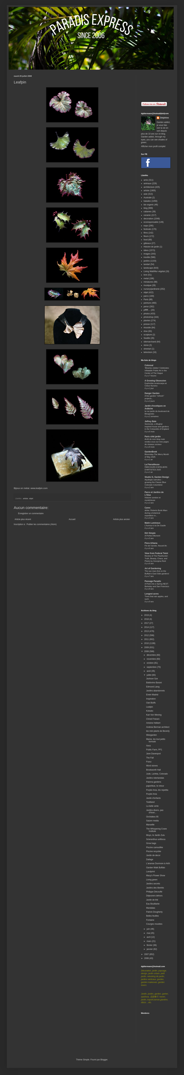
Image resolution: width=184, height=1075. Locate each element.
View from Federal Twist (156, 553)
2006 (146, 958)
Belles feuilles (152, 916)
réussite (147, 327)
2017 (146, 623)
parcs (146, 296)
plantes (147, 320)
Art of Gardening (153, 568)
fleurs (146, 236)
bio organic (149, 204)
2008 (146, 651)
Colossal (149, 365)
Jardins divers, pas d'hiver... (154, 811)
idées (146, 250)
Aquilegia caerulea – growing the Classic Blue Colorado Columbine (155, 482)
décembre (151, 655)
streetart (147, 349)
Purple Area (151, 794)
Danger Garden (152, 393)
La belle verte (152, 806)
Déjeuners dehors (154, 895)
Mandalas (150, 908)
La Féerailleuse (152, 464)
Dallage (149, 859)
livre (145, 275)
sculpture (148, 334)
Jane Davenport (153, 753)
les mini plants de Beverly (158, 731)
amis (146, 180)
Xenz (148, 745)
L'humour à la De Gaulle (155, 525)
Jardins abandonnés (155, 690)
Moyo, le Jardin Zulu (155, 835)
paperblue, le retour (155, 786)
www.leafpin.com (39, 488)
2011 (146, 639)
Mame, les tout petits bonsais (155, 740)
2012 (146, 635)
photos (147, 313)
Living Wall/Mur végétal (154, 271)
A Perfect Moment (152, 536)
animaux (147, 183)
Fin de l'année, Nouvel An (156, 546)
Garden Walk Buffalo (155, 867)
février (150, 945)
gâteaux (147, 243)
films (146, 233)
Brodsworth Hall (153, 770)
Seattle (147, 338)
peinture (147, 303)
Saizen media (152, 820)
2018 (146, 619)
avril (149, 937)
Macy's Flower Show (155, 875)
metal (146, 278)
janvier (150, 949)
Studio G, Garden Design (157, 477)
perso (146, 306)
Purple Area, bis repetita (157, 790)
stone (146, 345)
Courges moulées (154, 924)
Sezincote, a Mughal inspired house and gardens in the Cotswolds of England (157, 426)
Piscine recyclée (153, 851)
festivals (147, 229)
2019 (146, 615)
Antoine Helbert (153, 723)
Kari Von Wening (153, 715)
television (148, 352)
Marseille (150, 824)
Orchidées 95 (152, 817)
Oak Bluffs (151, 703)
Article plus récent (23, 519)
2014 (146, 627)
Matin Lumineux (152, 523)
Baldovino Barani (154, 682)
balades (147, 201)
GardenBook (151, 452)
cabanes (147, 211)
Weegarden (151, 735)
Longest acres (152, 594)
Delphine (164, 118)
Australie (148, 197)
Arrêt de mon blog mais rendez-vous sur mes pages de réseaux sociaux (157, 441)
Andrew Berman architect (157, 727)
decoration (148, 218)
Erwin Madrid (152, 694)
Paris (146, 299)
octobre (150, 663)
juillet (149, 675)
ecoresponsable (151, 222)
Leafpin (149, 707)
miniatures (148, 282)
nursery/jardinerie (152, 289)
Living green (151, 879)
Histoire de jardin (151, 247)
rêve (146, 331)
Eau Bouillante (152, 904)
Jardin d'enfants (153, 798)
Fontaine (150, 920)
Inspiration (151, 699)
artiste (25, 498)
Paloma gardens (153, 782)
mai (149, 933)
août (149, 671)
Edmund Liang (152, 687)
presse (147, 324)
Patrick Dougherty (154, 912)
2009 (146, 647)
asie (145, 194)
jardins (147, 261)
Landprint (150, 871)
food (146, 239)
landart (147, 264)
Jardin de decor (153, 855)
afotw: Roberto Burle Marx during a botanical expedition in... (156, 513)
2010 (146, 643)
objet (31, 498)
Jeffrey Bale (150, 421)
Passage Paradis (153, 581)
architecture (149, 187)
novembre (151, 659)
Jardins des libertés (155, 888)
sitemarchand (150, 342)
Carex (147, 508)
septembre (152, 667)
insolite (147, 257)
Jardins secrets (153, 883)
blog (146, 208)
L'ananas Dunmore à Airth (158, 863)
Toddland (150, 802)
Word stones (152, 765)
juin (148, 929)
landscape (148, 268)
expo (146, 225)
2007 (146, 954)
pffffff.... (147, 310)
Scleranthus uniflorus (155, 839)
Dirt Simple (150, 533)
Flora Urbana (151, 543)
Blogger (103, 1059)
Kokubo (149, 711)
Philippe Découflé (154, 892)
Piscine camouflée (154, 847)
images (147, 254)
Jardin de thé (152, 900)
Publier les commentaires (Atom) (42, 524)
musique (147, 285)
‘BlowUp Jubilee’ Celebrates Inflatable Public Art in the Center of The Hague (157, 370)
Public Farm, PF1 (154, 749)
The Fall (150, 758)
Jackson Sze (152, 678)
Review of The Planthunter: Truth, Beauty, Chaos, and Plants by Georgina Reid (156, 558)
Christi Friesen (152, 719)
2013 (146, 631)
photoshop (148, 317)
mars (149, 941)
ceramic (147, 215)
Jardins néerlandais (155, 778)
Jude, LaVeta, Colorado (157, 774)
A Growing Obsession (155, 380)
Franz (148, 762)
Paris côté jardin (153, 436)
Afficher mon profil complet (153, 146)
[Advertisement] (155, 86)
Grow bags (151, 843)
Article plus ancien (121, 519)
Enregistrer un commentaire (31, 513)
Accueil (72, 519)
